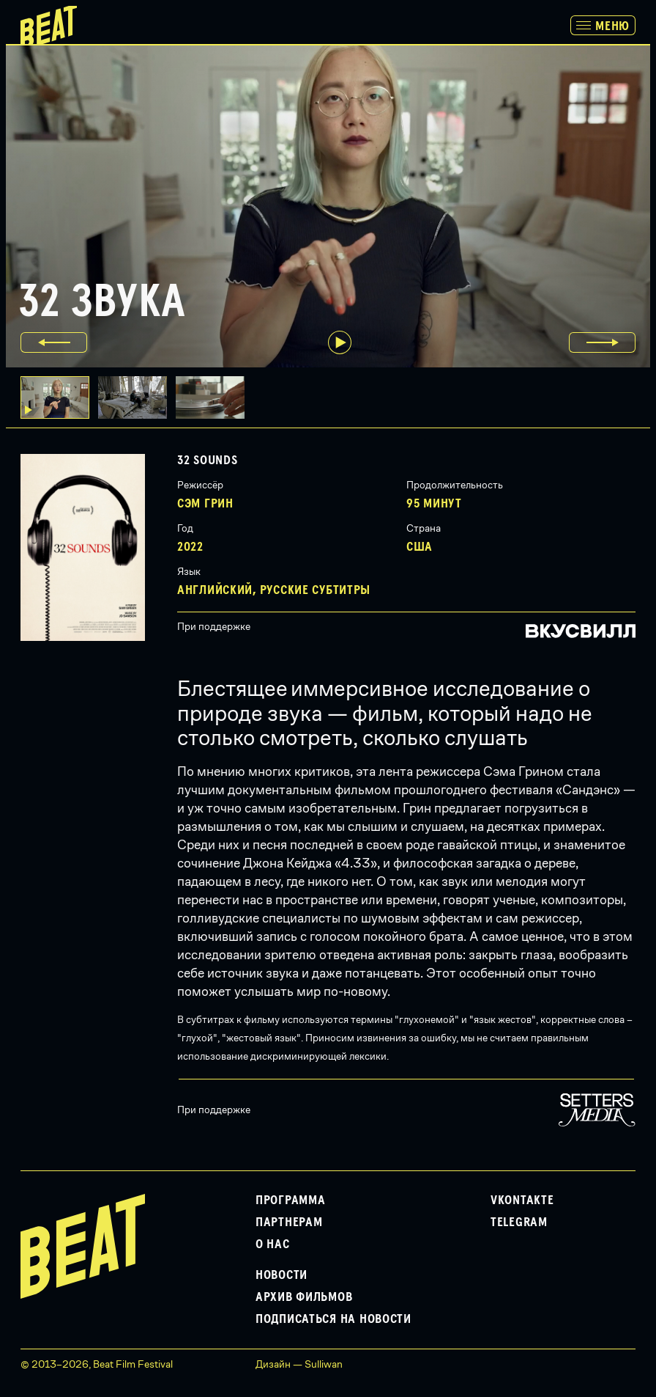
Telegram (519, 1222)
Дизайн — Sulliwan (299, 1364)
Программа (290, 1200)
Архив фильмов (304, 1297)
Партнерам (289, 1222)
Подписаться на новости (333, 1319)
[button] (137, 397)
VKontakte (522, 1200)
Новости (282, 1275)
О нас (273, 1244)
